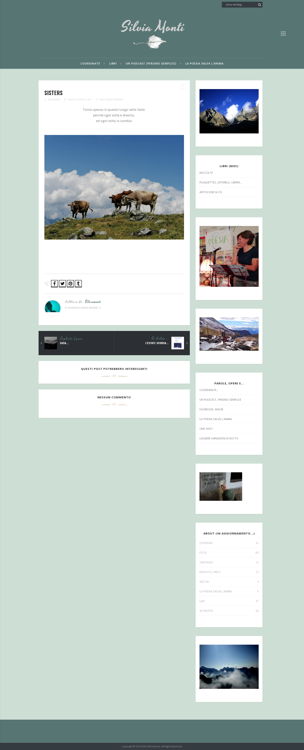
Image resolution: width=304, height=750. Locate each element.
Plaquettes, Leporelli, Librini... (221, 182)
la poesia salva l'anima (216, 419)
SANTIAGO (229, 562)
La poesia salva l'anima (204, 63)
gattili (229, 581)
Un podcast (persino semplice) (151, 63)
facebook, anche (211, 409)
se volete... (159, 339)
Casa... (64, 343)
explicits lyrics (71, 339)
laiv (229, 601)
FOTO (229, 552)
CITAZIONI (229, 543)
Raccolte (206, 172)
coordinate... (209, 390)
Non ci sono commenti (111, 99)
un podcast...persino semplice (220, 399)
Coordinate (90, 63)
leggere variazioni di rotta (219, 438)
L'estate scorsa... (156, 343)
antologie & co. (211, 192)
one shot (206, 428)
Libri (113, 63)
